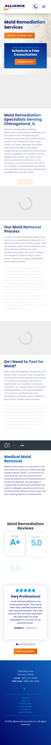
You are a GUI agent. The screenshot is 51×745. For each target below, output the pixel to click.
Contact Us (25, 709)
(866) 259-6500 (31, 681)
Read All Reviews (25, 651)
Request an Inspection (19, 35)
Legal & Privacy (25, 712)
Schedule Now (25, 62)
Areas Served (25, 706)
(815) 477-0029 (29, 678)
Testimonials (25, 703)
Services (25, 698)
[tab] (17, 644)
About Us (25, 701)
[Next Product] (21, 445)
